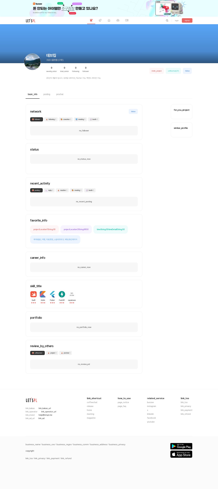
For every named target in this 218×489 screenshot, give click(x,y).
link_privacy (186, 406)
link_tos (184, 402)
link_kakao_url (45, 408)
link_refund (186, 414)
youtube (151, 422)
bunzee (150, 402)
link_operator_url (48, 412)
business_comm (81, 444)
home (89, 410)
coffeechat (92, 402)
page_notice (123, 402)
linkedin (150, 414)
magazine (91, 418)
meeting (90, 414)
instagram (151, 406)
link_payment (186, 410)
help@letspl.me (45, 415)
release (90, 406)
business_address (98, 444)
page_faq (122, 406)
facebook (151, 418)
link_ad (41, 418)
